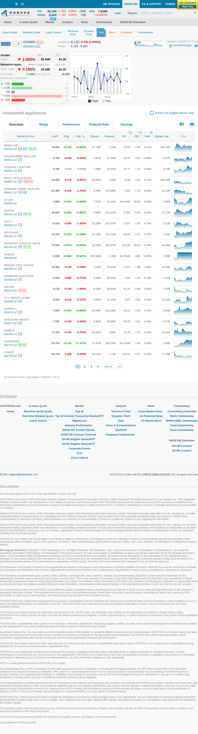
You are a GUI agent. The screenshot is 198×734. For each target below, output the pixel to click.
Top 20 (79, 411)
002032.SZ (10, 214)
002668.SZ (10, 301)
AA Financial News (151, 416)
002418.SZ (10, 257)
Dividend (120, 429)
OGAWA (29, 42)
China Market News (151, 411)
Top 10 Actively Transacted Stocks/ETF (79, 416)
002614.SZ (10, 290)
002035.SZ (10, 225)
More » (32, 64)
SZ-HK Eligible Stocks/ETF (79, 443)
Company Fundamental (121, 434)
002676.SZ (10, 312)
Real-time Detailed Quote (38, 416)
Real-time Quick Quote (38, 411)
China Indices (79, 457)
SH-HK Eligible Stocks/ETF (79, 439)
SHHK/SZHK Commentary (182, 420)
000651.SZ (10, 181)
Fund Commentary (182, 425)
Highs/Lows (79, 420)
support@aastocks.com (23, 474)
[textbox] (169, 13)
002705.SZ (10, 334)
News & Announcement (121, 425)
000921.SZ (10, 192)
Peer (121, 420)
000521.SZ (10, 159)
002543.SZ (10, 279)
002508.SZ (10, 268)
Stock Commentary (182, 416)
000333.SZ (10, 148)
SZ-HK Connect (181, 450)
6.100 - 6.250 (79, 46)
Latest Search (37, 420)
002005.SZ (10, 203)
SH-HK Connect (182, 445)
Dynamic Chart (121, 416)
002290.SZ (10, 246)
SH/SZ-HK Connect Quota (79, 429)
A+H (79, 453)
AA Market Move (151, 420)
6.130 (75, 42)
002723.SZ (10, 345)
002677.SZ (10, 323)
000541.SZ (10, 170)
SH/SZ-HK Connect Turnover (79, 434)
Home (10, 411)
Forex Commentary (182, 429)
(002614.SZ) (31, 46)
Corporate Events (79, 448)
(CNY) (66, 42)
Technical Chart (121, 411)
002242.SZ (10, 236)
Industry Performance (79, 425)
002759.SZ (10, 355)
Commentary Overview (181, 411)
